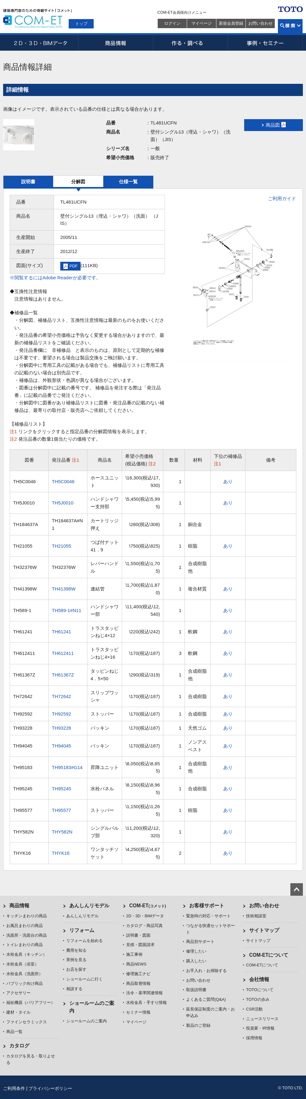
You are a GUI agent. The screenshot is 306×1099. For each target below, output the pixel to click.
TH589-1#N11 (66, 610)
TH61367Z (63, 674)
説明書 (28, 181)
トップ (81, 23)
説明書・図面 (138, 935)
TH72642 (61, 696)
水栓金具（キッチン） (26, 954)
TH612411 (63, 653)
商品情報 (115, 43)
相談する (74, 988)
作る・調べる (190, 43)
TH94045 (61, 745)
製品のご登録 (198, 1025)
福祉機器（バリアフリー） (30, 1002)
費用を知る (76, 950)
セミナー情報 (138, 1012)
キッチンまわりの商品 (26, 916)
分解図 (78, 181)
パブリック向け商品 (24, 983)
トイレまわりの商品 (24, 944)
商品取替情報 (138, 983)
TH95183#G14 (67, 767)
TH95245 (61, 788)
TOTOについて (260, 989)
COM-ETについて (269, 955)
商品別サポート (200, 941)
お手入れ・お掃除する (206, 970)
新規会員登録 (231, 23)
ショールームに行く (84, 979)
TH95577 (61, 810)
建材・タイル (18, 1012)
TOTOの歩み (257, 999)
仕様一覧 (128, 181)
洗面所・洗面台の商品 (26, 935)
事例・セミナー (265, 43)
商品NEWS (136, 964)
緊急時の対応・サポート (208, 916)
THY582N (62, 831)
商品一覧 (14, 1031)
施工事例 (134, 954)
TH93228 (61, 728)
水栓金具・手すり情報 (146, 1002)
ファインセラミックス (26, 1022)
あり (228, 481)
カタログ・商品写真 (144, 925)
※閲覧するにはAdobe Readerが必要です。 (55, 277)
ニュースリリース (262, 1018)
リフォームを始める (84, 940)
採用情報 (254, 1038)
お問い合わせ (260, 23)
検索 (290, 26)
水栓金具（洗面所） (24, 973)
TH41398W (64, 588)
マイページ (201, 23)
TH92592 (61, 714)
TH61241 (61, 631)
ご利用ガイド (282, 198)
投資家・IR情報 (260, 1028)
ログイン (172, 23)
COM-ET (147, 905)
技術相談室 (256, 916)
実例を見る (76, 959)
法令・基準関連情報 (144, 992)
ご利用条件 (14, 1088)
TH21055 (61, 546)
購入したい (196, 961)
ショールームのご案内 (86, 1021)
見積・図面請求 (140, 944)
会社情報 (259, 979)
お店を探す (76, 969)
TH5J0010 (62, 502)
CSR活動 (254, 1009)
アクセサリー (18, 992)
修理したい (196, 951)
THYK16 (61, 853)
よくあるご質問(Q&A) (206, 999)
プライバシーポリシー (50, 1088)
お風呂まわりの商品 (24, 925)
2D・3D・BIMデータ (40, 43)
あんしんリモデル (89, 905)
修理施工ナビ (138, 973)
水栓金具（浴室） (22, 964)
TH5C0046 (63, 481)
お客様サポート (206, 905)
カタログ (19, 1045)
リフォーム (81, 930)
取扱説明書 (196, 989)
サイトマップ (264, 930)
